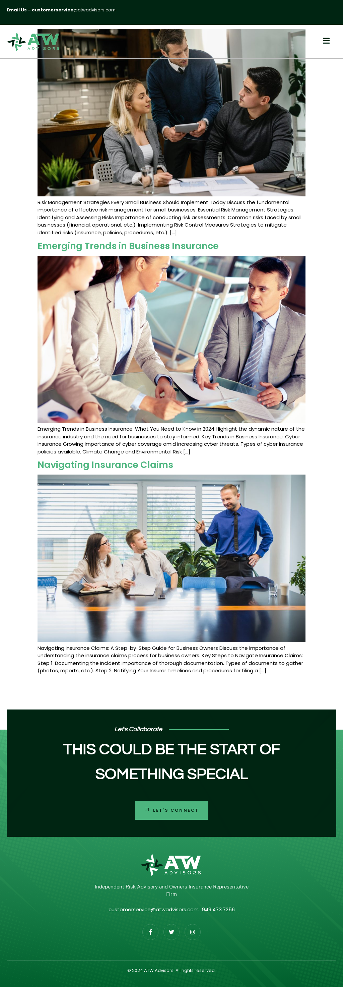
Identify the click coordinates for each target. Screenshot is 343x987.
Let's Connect (171, 809)
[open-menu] (323, 42)
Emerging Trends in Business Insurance (128, 246)
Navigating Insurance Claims (105, 464)
